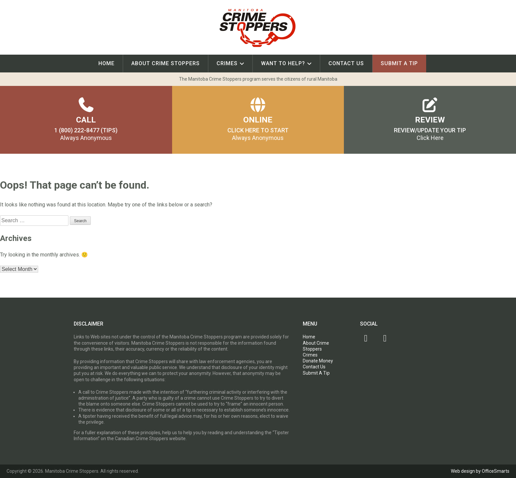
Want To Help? (283, 63)
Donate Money (318, 360)
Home (106, 63)
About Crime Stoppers (165, 63)
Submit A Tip (399, 63)
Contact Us (346, 63)
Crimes (227, 63)
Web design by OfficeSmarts (480, 471)
